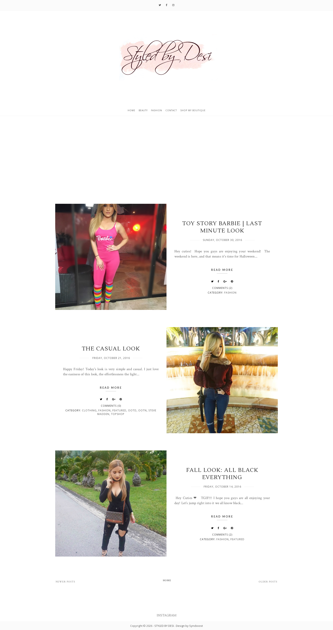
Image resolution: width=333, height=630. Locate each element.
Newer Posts (65, 581)
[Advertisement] (166, 165)
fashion (230, 292)
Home (131, 110)
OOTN (142, 410)
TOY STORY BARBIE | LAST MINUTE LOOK (222, 227)
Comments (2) (222, 288)
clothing (89, 410)
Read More (222, 269)
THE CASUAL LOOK (111, 348)
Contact (171, 110)
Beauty (143, 110)
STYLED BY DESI (164, 626)
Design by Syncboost (189, 626)
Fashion (156, 110)
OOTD (132, 410)
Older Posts (268, 581)
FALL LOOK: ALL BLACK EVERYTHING (222, 474)
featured (119, 410)
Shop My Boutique (193, 110)
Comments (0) (111, 406)
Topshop (117, 414)
